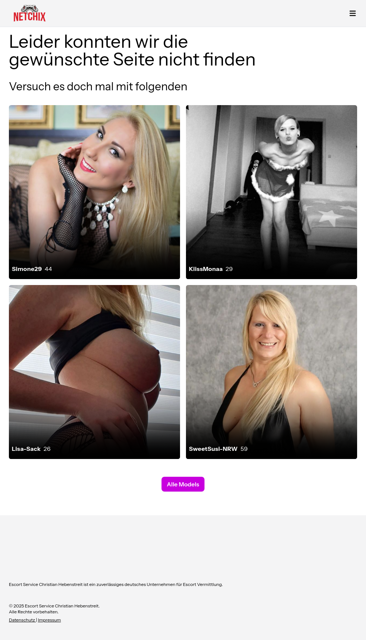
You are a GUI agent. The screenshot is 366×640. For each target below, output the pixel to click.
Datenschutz (22, 620)
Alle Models (183, 484)
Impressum (49, 620)
